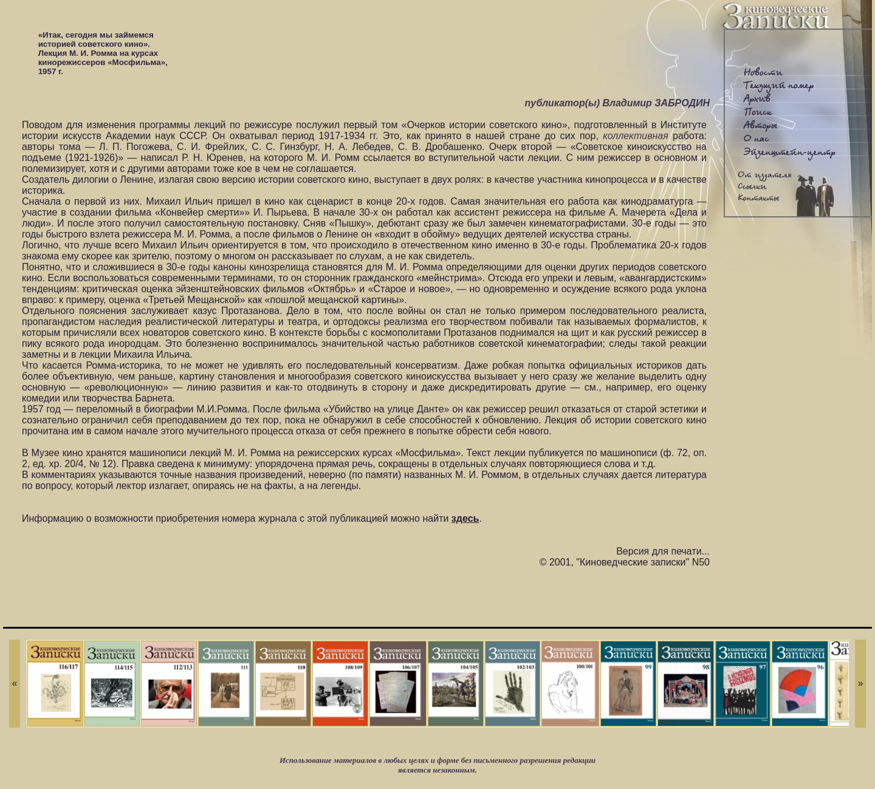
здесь (465, 518)
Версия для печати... (663, 551)
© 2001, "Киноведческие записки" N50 (625, 562)
